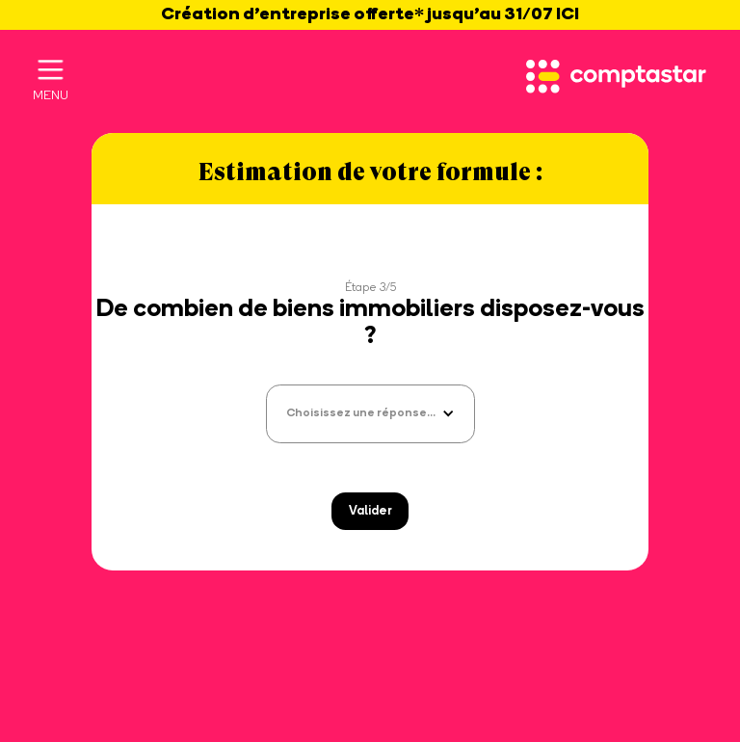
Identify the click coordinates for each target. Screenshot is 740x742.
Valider (370, 511)
